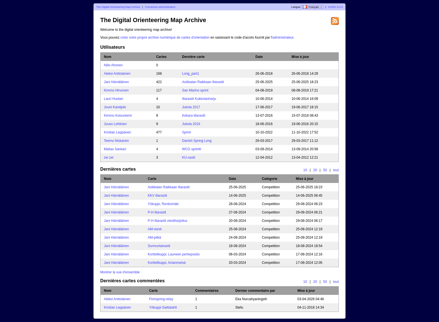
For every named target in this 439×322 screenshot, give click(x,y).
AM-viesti (155, 229)
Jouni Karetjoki (115, 107)
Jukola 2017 (191, 107)
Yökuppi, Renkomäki (163, 204)
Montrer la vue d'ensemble (120, 272)
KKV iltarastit (157, 196)
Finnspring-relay (161, 299)
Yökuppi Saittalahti (163, 307)
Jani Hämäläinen (116, 82)
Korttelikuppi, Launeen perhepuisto (174, 254)
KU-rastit (188, 157)
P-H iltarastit (157, 212)
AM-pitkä (154, 237)
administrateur (282, 37)
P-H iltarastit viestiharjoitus (167, 221)
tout (336, 170)
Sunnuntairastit (159, 246)
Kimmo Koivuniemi (118, 115)
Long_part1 (190, 74)
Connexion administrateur (160, 6)
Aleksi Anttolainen (117, 74)
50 (325, 170)
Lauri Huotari (113, 99)
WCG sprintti (191, 149)
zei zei (108, 157)
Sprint (186, 132)
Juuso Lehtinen (115, 124)
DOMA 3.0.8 (335, 6)
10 (305, 170)
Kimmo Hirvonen (116, 90)
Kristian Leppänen (117, 132)
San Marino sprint (195, 90)
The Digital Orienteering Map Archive (118, 6)
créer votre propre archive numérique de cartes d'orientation (164, 37)
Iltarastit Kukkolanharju (199, 99)
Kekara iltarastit (193, 115)
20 (315, 170)
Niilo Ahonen (113, 65)
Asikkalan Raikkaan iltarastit (203, 82)
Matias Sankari (115, 149)
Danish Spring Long (196, 141)
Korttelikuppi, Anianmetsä (167, 263)
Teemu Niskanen (116, 141)
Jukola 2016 (191, 124)
